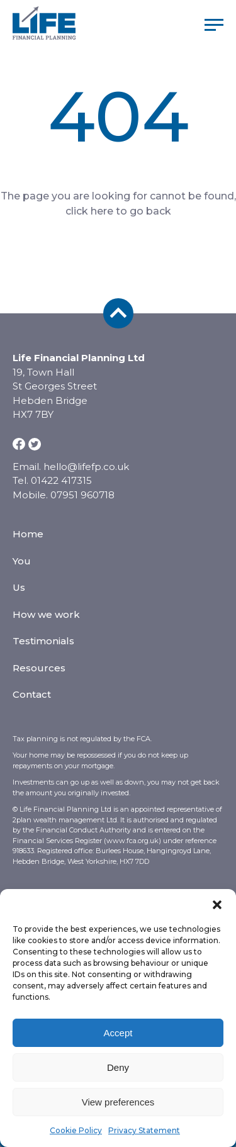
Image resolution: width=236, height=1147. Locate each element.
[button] (217, 904)
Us (19, 587)
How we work (46, 614)
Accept (118, 1032)
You (22, 561)
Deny (118, 1067)
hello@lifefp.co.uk (86, 467)
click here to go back (118, 211)
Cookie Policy (76, 1130)
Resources (39, 668)
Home (28, 534)
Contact (32, 694)
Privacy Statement (144, 1130)
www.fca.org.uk (132, 840)
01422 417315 (61, 480)
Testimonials (43, 641)
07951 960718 (82, 495)
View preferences (118, 1102)
